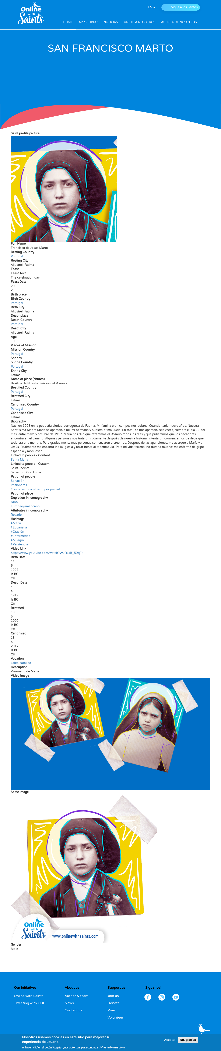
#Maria (16, 523)
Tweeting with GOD (30, 1003)
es (151, 7)
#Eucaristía (19, 527)
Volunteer (115, 1017)
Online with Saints (28, 996)
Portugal (17, 256)
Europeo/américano (25, 506)
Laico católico (21, 663)
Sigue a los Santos (184, 7)
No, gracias (188, 1041)
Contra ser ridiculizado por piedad (35, 489)
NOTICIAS (111, 22)
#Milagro (17, 540)
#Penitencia (19, 544)
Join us (113, 996)
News (69, 1003)
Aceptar (169, 1041)
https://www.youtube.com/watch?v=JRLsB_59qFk (47, 553)
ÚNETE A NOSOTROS (139, 22)
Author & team (76, 996)
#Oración (17, 532)
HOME (68, 22)
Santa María (19, 459)
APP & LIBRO (88, 22)
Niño (14, 502)
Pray (111, 1010)
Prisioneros (19, 485)
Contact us (73, 1010)
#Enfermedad (20, 536)
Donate (113, 1003)
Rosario (16, 515)
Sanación (17, 481)
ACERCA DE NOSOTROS (179, 22)
